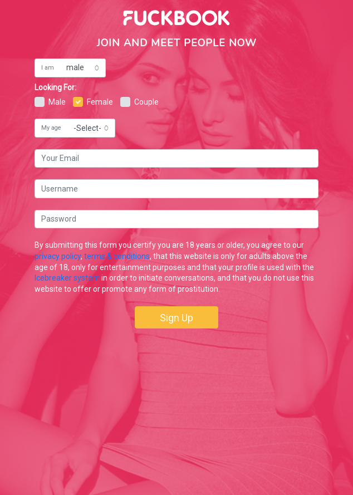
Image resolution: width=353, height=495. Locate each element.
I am (47, 67)
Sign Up (176, 318)
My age (51, 127)
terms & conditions (117, 256)
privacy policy (58, 256)
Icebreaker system (67, 277)
